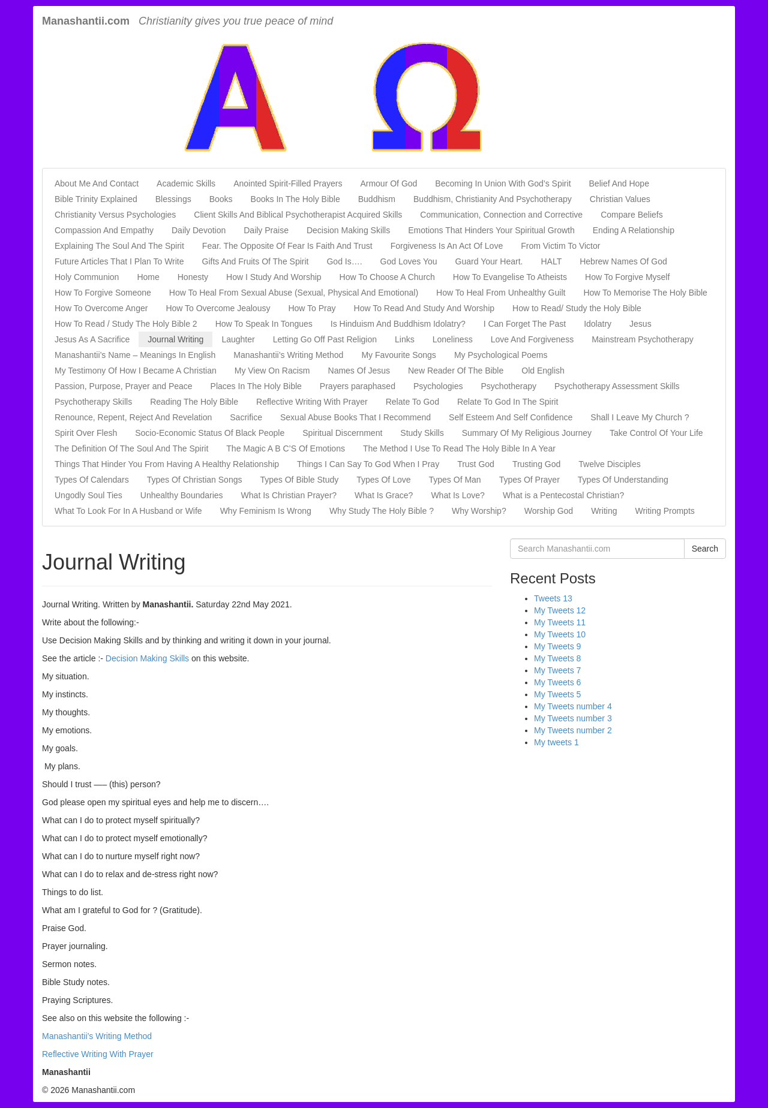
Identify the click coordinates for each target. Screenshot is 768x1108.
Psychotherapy (508, 386)
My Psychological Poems (501, 355)
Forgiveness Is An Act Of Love (447, 246)
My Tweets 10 (560, 634)
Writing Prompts (664, 511)
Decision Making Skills (348, 230)
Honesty (193, 277)
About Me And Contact (97, 183)
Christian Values (620, 199)
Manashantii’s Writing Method (288, 355)
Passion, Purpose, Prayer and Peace (124, 386)
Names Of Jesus (359, 370)
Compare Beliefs (632, 214)
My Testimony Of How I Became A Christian (136, 370)
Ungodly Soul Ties (88, 495)
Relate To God (412, 402)
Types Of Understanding (623, 479)
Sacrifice (246, 417)
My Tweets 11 (560, 622)
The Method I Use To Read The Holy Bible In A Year (459, 448)
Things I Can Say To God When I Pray (368, 464)
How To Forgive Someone (103, 292)
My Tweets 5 (557, 694)
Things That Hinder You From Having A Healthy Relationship (167, 464)
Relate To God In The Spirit (507, 402)
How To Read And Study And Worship (424, 308)
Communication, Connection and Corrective (501, 214)
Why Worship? (479, 511)
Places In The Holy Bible (256, 386)
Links (405, 339)
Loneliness (453, 339)
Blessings (173, 199)
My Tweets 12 (560, 610)
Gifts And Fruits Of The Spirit (255, 261)
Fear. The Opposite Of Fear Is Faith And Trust (287, 246)
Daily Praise (266, 230)
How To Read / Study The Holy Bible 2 (126, 324)
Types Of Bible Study (299, 479)
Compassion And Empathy (104, 230)
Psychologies (438, 386)
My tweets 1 (556, 742)
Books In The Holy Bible (295, 199)
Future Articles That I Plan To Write (119, 261)
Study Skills (421, 433)
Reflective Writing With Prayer (312, 402)
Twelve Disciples (609, 464)
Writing (604, 511)
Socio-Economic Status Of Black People (209, 433)
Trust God (475, 464)
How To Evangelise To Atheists (510, 277)
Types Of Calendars (92, 479)
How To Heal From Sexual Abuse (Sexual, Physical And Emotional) (293, 292)
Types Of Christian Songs (194, 479)
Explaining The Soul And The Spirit (119, 246)
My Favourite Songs (398, 355)
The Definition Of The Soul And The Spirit (131, 448)
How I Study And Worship (273, 277)
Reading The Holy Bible (194, 402)
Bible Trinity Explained (96, 199)
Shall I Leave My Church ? (639, 417)
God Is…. (344, 261)
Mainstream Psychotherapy (643, 339)
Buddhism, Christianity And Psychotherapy (492, 199)
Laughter (237, 339)
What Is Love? (458, 495)
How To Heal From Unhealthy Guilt (500, 292)
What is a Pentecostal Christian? (563, 495)
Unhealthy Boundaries (181, 495)
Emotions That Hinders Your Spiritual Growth (491, 230)
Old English (543, 370)
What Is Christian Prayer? (289, 495)
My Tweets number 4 (573, 706)
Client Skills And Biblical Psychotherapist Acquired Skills (298, 214)
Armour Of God (388, 183)
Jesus (640, 324)
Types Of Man (455, 479)
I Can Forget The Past (525, 324)
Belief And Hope (619, 183)
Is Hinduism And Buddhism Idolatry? (398, 324)
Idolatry (597, 324)
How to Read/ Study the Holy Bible (576, 308)
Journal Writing (175, 339)
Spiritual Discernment (342, 433)
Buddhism (376, 199)
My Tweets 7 (557, 670)
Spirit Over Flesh (86, 433)
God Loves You (408, 261)
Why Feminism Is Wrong (265, 511)
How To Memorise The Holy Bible (645, 292)
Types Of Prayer (529, 479)
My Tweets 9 (557, 646)
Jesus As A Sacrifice (92, 339)
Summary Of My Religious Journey (527, 433)
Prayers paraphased (357, 386)
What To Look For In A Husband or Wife (128, 511)
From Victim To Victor (560, 246)
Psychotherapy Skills (93, 402)
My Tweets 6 (557, 682)
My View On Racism (272, 370)
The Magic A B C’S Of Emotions (285, 448)
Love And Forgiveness (532, 339)
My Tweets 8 (557, 658)
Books (221, 199)
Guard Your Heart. (489, 261)
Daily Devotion (199, 230)
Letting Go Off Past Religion (325, 339)
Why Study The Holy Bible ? (381, 511)
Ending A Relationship (633, 230)
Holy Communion (87, 277)
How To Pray (311, 308)
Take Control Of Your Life (656, 433)
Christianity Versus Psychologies (115, 214)
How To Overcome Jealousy (218, 308)
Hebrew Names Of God (623, 261)
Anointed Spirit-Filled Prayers (287, 183)
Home (148, 277)
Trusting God (536, 464)
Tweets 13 (553, 598)
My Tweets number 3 (573, 718)
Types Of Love (383, 479)
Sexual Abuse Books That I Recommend (355, 417)
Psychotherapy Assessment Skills (617, 386)
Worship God (548, 511)
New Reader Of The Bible (455, 370)
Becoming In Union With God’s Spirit (503, 183)
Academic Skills (186, 183)
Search (705, 548)
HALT (551, 261)
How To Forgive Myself (627, 277)
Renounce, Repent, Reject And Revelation (133, 417)
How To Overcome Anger (101, 308)
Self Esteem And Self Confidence (510, 417)
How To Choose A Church (387, 277)
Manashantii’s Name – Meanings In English (135, 355)
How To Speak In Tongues (264, 324)
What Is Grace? (384, 495)
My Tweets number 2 (573, 730)
